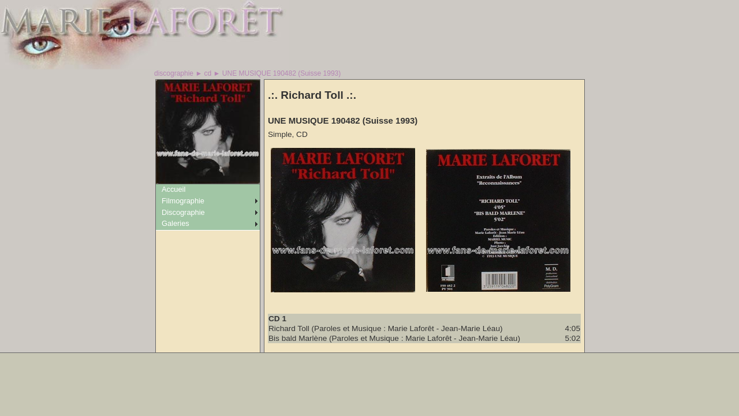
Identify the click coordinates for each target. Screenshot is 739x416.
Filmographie (183, 200)
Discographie (183, 212)
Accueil (173, 189)
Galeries (175, 223)
